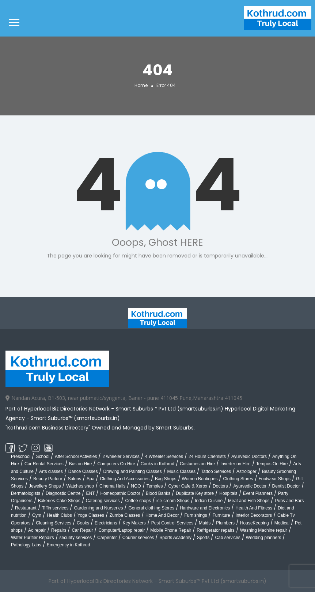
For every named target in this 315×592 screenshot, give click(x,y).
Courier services (138, 537)
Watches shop (80, 486)
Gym (36, 515)
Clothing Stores (238, 478)
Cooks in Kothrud (157, 463)
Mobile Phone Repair (170, 530)
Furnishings (195, 515)
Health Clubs (59, 515)
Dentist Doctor (286, 486)
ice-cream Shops (172, 500)
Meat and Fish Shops (248, 500)
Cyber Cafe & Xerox (187, 486)
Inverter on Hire (235, 463)
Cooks (83, 523)
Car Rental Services (44, 463)
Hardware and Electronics (205, 508)
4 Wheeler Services (164, 456)
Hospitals (228, 493)
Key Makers (133, 523)
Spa (90, 478)
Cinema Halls (112, 486)
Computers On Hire (116, 463)
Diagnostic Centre (63, 493)
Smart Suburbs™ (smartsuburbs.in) (75, 418)
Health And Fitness (253, 508)
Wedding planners (263, 537)
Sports (203, 537)
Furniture (221, 515)
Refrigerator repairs (215, 530)
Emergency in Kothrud (68, 544)
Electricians (106, 523)
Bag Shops (166, 478)
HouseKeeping (254, 523)
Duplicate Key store (195, 493)
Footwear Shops (275, 478)
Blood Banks (158, 493)
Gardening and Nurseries (98, 508)
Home (141, 85)
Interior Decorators (254, 515)
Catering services (103, 500)
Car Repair (82, 530)
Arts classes (51, 471)
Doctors (220, 486)
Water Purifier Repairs (32, 537)
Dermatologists (25, 493)
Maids (204, 523)
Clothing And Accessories (124, 478)
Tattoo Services (216, 471)
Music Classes (181, 471)
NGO (136, 486)
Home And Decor (162, 515)
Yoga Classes (90, 515)
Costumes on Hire (197, 463)
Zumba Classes (125, 515)
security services (76, 537)
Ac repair (37, 530)
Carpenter (107, 537)
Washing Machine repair (263, 530)
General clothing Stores (151, 508)
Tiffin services (55, 508)
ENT (90, 493)
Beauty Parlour (47, 478)
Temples (155, 486)
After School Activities (76, 456)
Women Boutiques (200, 478)
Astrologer (246, 471)
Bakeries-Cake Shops (59, 500)
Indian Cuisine (209, 500)
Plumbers (225, 523)
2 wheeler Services (120, 456)
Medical (281, 523)
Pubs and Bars (289, 500)
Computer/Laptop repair (121, 530)
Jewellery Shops (45, 486)
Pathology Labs (26, 544)
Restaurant (26, 508)
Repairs (58, 530)
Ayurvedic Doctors (249, 456)
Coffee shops (138, 500)
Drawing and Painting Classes (132, 471)
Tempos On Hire (272, 463)
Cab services (227, 537)
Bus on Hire (80, 463)
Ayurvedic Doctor (249, 486)
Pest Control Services (172, 523)
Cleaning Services (53, 523)
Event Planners (258, 493)
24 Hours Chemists (207, 456)
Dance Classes (83, 471)
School (42, 456)
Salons (74, 478)
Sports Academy (175, 537)
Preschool (20, 456)
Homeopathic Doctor (120, 493)
